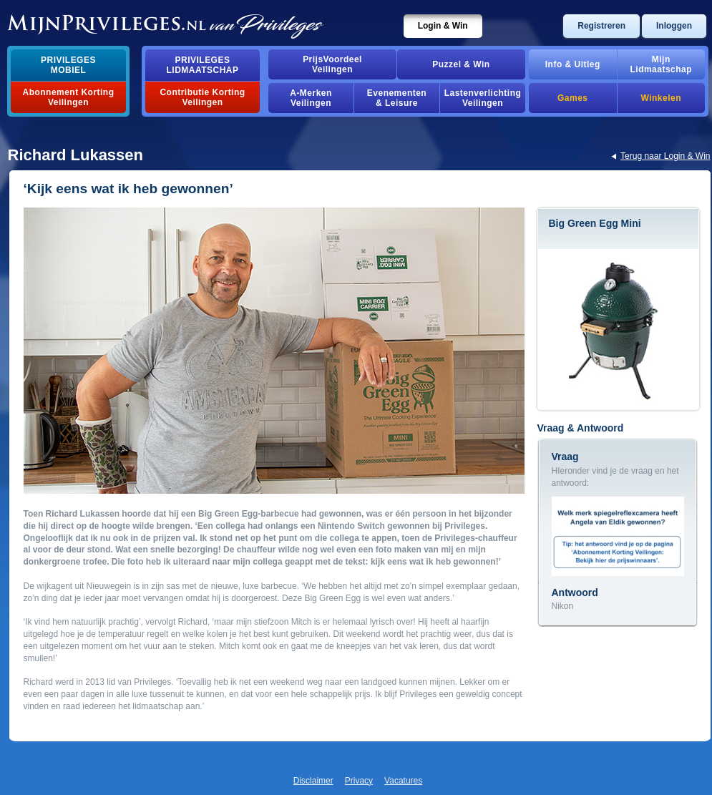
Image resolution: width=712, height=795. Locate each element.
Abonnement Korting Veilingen (68, 97)
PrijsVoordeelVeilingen (332, 64)
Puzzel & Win (460, 64)
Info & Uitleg (572, 64)
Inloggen (674, 26)
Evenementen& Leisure (396, 98)
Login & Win (443, 26)
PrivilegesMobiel (68, 65)
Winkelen (661, 98)
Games (572, 98)
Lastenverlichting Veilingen (483, 98)
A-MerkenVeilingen (311, 98)
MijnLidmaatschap (661, 64)
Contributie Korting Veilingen (202, 97)
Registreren (601, 26)
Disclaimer (313, 781)
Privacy (359, 781)
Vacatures (403, 781)
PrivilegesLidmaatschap (203, 65)
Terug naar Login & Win (665, 156)
